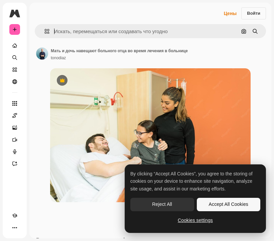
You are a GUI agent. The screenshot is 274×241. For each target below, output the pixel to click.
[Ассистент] (14, 163)
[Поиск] (14, 57)
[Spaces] (14, 115)
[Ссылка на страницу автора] (42, 54)
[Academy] (14, 215)
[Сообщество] (14, 81)
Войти (253, 13)
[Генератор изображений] (14, 127)
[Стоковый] (14, 69)
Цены (230, 13)
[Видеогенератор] (14, 139)
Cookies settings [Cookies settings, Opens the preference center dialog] (195, 220)
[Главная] (14, 45)
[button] (44, 31)
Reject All (162, 204)
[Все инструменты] (14, 103)
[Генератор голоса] (14, 151)
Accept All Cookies (228, 204)
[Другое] (14, 227)
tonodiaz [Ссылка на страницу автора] (58, 58)
